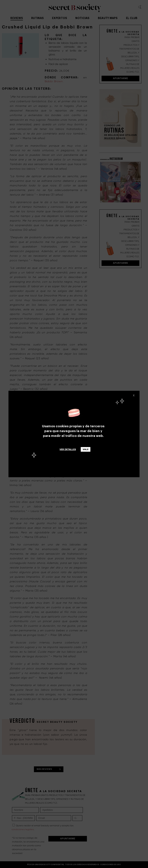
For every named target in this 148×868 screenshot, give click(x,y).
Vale (85, 449)
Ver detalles (68, 449)
